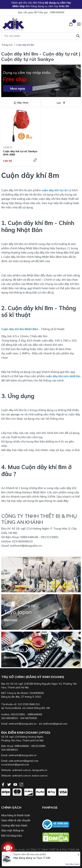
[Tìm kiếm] (78, 35)
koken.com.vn (39, 775)
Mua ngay (17, 88)
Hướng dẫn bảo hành (14, 825)
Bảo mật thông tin (12, 830)
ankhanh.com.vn (21, 770)
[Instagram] (21, 784)
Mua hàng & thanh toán (15, 815)
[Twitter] (9, 784)
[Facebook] (3, 784)
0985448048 (57, 12)
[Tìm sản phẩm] (41, 35)
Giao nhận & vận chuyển (15, 820)
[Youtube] (15, 784)
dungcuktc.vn (39, 770)
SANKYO (8, 147)
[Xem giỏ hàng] (71, 24)
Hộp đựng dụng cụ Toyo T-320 (31, 857)
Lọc (61, 102)
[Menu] (79, 24)
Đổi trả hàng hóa (11, 835)
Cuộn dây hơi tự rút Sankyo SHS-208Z (20, 153)
